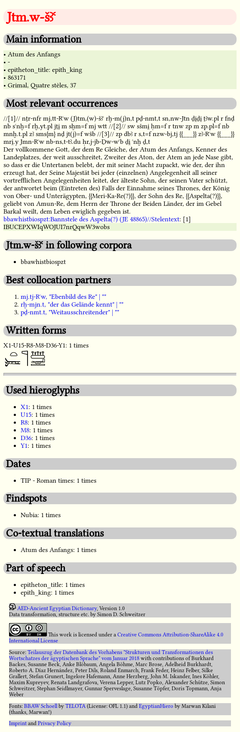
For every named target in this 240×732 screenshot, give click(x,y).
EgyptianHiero (156, 706)
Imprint (18, 723)
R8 (24, 422)
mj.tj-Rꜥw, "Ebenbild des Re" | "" (63, 297)
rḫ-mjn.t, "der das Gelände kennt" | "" (72, 304)
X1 (24, 407)
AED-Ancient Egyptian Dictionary (57, 608)
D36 (26, 438)
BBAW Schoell (40, 706)
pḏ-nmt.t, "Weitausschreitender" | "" (70, 312)
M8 (25, 430)
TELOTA (75, 706)
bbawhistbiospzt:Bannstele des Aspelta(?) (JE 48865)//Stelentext (91, 219)
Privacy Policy (54, 723)
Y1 (24, 446)
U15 (26, 415)
